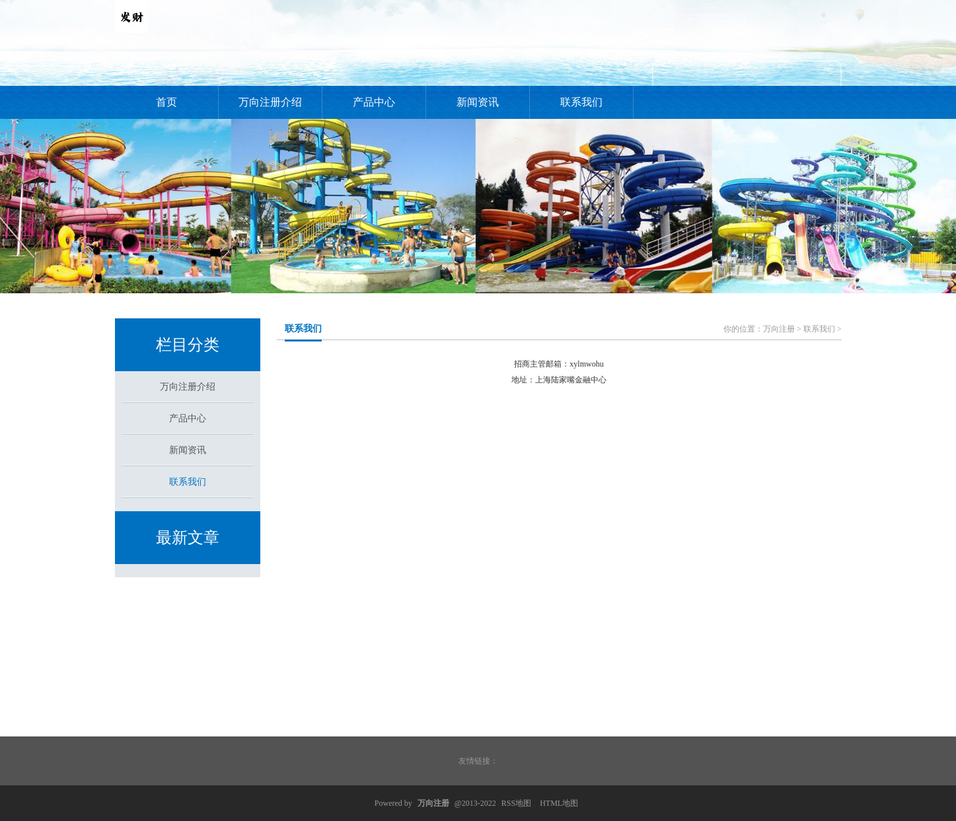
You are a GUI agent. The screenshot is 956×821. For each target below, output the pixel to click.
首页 (166, 102)
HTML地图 (559, 803)
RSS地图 (516, 803)
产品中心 (374, 102)
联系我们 (581, 102)
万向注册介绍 (270, 102)
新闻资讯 (478, 102)
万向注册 (779, 329)
